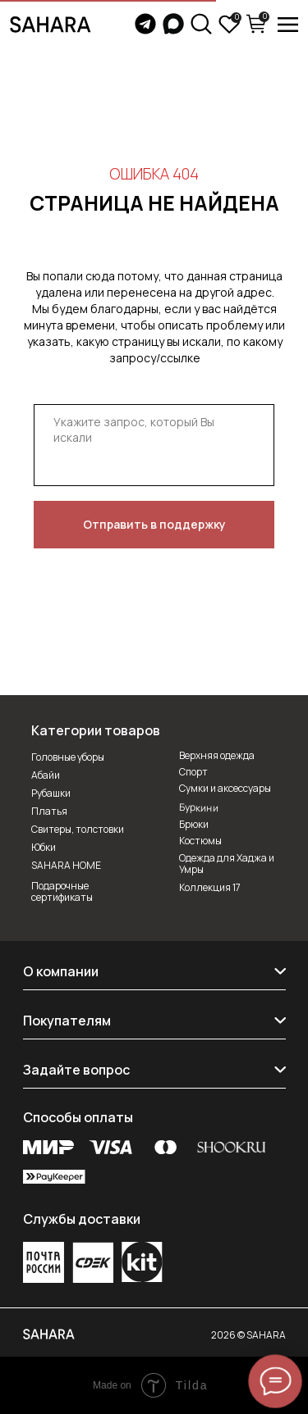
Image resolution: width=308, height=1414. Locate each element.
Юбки (43, 847)
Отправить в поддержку (154, 524)
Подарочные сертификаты (62, 891)
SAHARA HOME (66, 865)
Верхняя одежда (217, 755)
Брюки (194, 824)
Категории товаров (95, 730)
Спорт (193, 772)
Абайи (45, 775)
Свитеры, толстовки (77, 829)
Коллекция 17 (210, 887)
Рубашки (51, 793)
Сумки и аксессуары (225, 788)
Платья (49, 811)
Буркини (198, 807)
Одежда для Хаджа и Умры (226, 863)
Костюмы (200, 841)
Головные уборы (67, 757)
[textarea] (154, 445)
